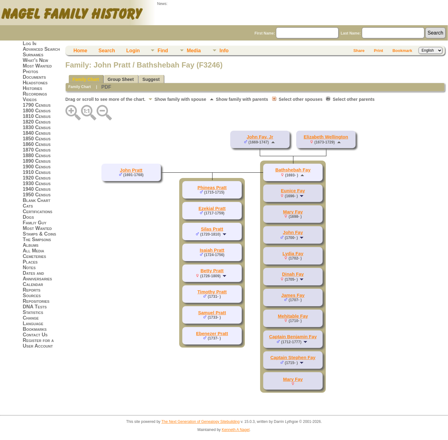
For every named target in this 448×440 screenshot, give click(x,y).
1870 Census (37, 149)
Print (378, 50)
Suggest (151, 79)
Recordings (35, 93)
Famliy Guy (34, 222)
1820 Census (37, 121)
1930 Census (37, 183)
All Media (33, 250)
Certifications (37, 211)
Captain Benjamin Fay (293, 336)
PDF (106, 87)
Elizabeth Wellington (326, 136)
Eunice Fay (293, 190)
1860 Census (37, 144)
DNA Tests (35, 306)
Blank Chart (36, 200)
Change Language (33, 320)
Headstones (35, 82)
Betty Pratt (211, 270)
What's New (35, 60)
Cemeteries (34, 256)
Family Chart (85, 79)
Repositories (36, 301)
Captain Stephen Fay (292, 357)
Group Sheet (121, 79)
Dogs (28, 217)
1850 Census (37, 138)
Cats (28, 205)
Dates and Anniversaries (37, 275)
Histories (32, 88)
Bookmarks (35, 329)
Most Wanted (37, 65)
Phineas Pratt (212, 187)
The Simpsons (37, 239)
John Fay (293, 232)
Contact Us (35, 334)
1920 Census (37, 177)
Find (162, 50)
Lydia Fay (292, 253)
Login (133, 50)
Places (30, 261)
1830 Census (37, 127)
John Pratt (131, 170)
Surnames (33, 54)
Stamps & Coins (39, 233)
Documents (34, 77)
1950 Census (37, 194)
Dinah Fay (293, 274)
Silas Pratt (212, 229)
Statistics (33, 312)
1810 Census (37, 116)
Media (194, 50)
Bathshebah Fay (292, 169)
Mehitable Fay (293, 316)
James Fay (293, 295)
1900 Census (37, 166)
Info (223, 50)
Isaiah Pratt (212, 250)
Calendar (33, 284)
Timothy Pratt (211, 291)
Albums (31, 245)
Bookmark (402, 50)
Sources (32, 295)
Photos (30, 71)
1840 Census (37, 133)
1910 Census (37, 172)
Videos (30, 99)
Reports (31, 290)
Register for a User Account (38, 343)
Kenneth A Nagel (236, 430)
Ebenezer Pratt (212, 333)
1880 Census (37, 155)
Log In (29, 43)
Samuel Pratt (212, 312)
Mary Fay (293, 211)
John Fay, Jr (260, 136)
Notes (29, 267)
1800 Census (37, 110)
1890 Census (37, 161)
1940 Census (37, 189)
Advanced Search (41, 49)
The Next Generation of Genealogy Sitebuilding (200, 421)
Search (106, 50)
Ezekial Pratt (212, 208)
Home (80, 50)
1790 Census (37, 105)
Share (359, 50)
